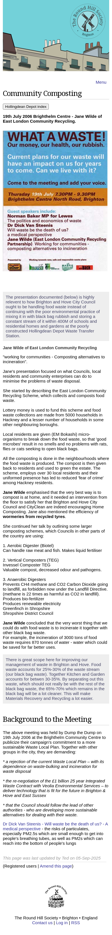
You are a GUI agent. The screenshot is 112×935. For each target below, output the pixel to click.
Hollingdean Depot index (25, 106)
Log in (62, 922)
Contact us (42, 922)
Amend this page (56, 866)
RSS (75, 922)
